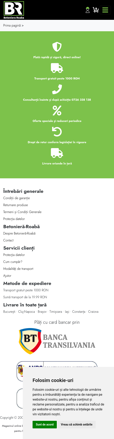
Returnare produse (15, 205)
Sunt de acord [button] (45, 424)
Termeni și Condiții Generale (22, 212)
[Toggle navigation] (105, 10)
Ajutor (7, 275)
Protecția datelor (14, 219)
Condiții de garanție (16, 198)
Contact (8, 240)
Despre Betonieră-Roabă (19, 233)
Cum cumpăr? (12, 261)
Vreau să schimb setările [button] (76, 424)
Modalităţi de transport (18, 268)
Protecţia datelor (14, 254)
